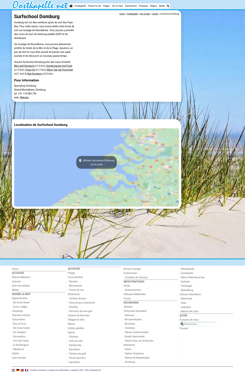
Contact (184, 328)
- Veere (127, 349)
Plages (106, 6)
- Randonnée (74, 345)
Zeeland (128, 306)
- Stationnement (132, 290)
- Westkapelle (187, 269)
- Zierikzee (129, 328)
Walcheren (129, 345)
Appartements (19, 298)
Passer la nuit (94, 6)
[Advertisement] (207, 88)
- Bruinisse (129, 323)
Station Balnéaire (21, 277)
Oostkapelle (80, 6)
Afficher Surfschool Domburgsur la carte (97, 162)
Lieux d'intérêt (75, 277)
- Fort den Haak (20, 340)
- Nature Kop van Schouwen (139, 340)
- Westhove (18, 349)
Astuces (16, 281)
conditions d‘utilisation (38, 370)
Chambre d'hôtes (21, 315)
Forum (127, 298)
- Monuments (75, 285)
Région (153, 6)
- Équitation (74, 349)
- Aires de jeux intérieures (81, 302)
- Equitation (74, 362)
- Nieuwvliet (186, 298)
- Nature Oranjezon (134, 353)
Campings (17, 311)
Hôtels (15, 353)
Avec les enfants (21, 285)
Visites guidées (76, 328)
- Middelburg (186, 290)
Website (24, 97)
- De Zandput (19, 332)
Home (15, 269)
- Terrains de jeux (77, 298)
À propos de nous (189, 319)
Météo (162, 6)
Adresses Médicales (135, 294)
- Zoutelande (186, 273)
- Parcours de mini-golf (80, 311)
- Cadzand (185, 307)
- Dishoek (185, 281)
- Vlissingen (186, 285)
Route (127, 285)
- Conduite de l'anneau (136, 277)
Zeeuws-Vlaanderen (190, 294)
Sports (71, 332)
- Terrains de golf (77, 353)
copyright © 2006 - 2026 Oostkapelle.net (85, 370)
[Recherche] (168, 5)
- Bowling (73, 307)
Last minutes (19, 357)
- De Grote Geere (21, 302)
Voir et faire (117, 6)
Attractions (74, 294)
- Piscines (73, 336)
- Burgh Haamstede (134, 336)
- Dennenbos (19, 336)
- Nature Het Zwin (189, 311)
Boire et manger (132, 269)
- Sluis (183, 302)
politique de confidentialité (58, 370)
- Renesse (129, 315)
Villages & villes (76, 319)
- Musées (73, 281)
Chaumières (18, 319)
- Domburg (129, 362)
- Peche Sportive (77, 358)
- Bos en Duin (19, 323)
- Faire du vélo (75, 341)
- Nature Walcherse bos (192, 277)
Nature (71, 324)
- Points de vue (76, 290)
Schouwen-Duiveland (135, 311)
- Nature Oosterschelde (136, 332)
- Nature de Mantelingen (137, 357)
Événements (131, 6)
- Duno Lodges (20, 306)
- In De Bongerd (20, 345)
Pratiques (143, 6)
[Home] (71, 5)
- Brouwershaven (133, 319)
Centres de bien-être (79, 315)
